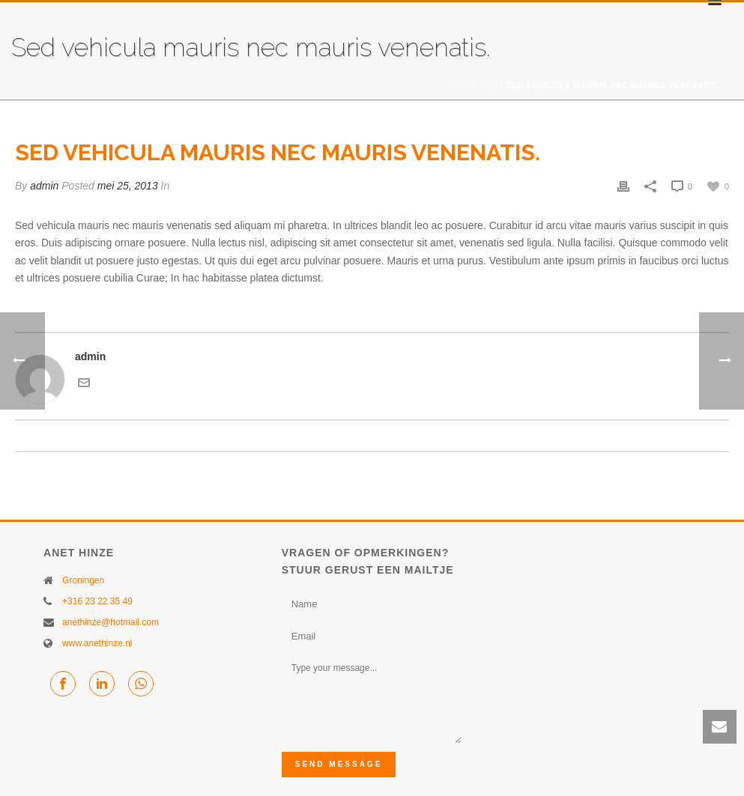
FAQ (489, 86)
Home (458, 86)
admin (44, 186)
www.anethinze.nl (97, 643)
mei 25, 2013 (127, 186)
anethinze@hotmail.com (110, 622)
